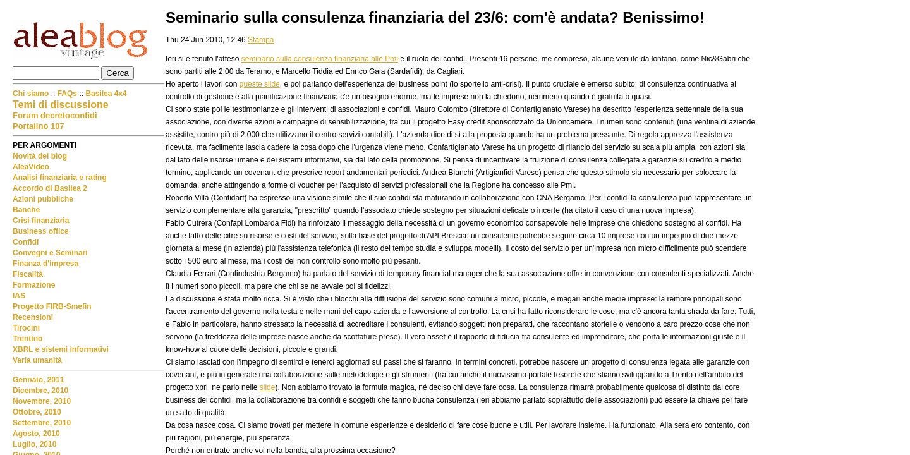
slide (268, 387)
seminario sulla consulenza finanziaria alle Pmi (319, 58)
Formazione (34, 285)
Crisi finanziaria (41, 220)
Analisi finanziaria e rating (60, 177)
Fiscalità (28, 274)
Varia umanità (37, 360)
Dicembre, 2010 (40, 390)
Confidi (26, 242)
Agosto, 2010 (36, 433)
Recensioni (33, 317)
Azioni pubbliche (43, 199)
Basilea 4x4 (105, 93)
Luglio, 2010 (34, 444)
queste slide (260, 84)
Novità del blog (40, 156)
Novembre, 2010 (42, 401)
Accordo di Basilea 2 (50, 188)
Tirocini (26, 328)
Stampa (261, 39)
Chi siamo (32, 93)
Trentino (27, 338)
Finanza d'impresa (45, 263)
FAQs (67, 93)
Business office (41, 231)
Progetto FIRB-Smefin (52, 306)
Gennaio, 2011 (38, 379)
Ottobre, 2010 (37, 412)
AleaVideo (31, 166)
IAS (19, 295)
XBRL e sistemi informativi (61, 349)
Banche (26, 209)
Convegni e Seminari (50, 252)
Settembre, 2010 (42, 422)
